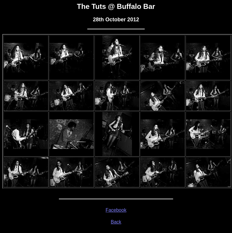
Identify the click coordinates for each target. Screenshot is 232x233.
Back (116, 221)
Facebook (116, 210)
